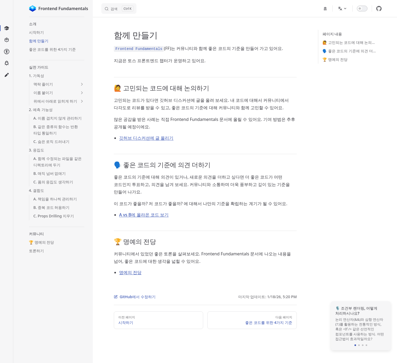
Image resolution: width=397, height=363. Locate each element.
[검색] (118, 8)
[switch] (362, 8)
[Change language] (342, 8)
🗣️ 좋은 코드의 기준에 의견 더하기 (350, 50)
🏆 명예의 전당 (335, 59)
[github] (379, 8)
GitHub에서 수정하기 (135, 296)
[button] (56, 24)
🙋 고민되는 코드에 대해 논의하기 (350, 42)
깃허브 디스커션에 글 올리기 (146, 138)
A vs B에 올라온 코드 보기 (144, 215)
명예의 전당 (130, 272)
